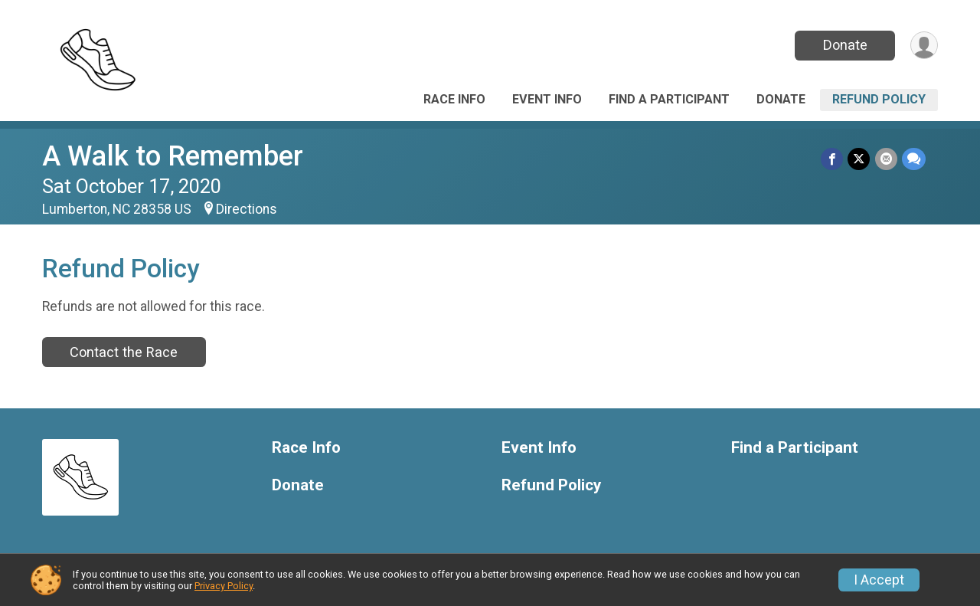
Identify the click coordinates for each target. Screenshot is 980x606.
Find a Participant (669, 99)
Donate (844, 45)
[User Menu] (924, 45)
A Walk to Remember (172, 155)
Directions (246, 209)
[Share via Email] (886, 159)
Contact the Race (124, 352)
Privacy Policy (223, 585)
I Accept (879, 580)
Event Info (547, 99)
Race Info (454, 99)
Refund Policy (879, 99)
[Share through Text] (914, 159)
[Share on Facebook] (833, 159)
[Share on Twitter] (859, 159)
